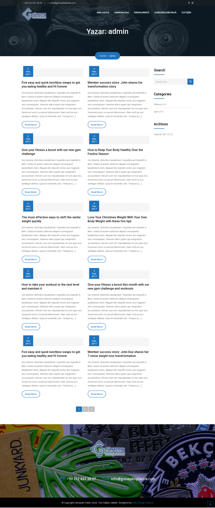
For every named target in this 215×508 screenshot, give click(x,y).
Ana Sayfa (103, 12)
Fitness (157, 104)
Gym (156, 111)
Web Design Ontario (142, 503)
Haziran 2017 (161, 134)
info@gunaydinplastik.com (62, 3)
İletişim (186, 12)
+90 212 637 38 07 (33, 3)
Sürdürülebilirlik (165, 12)
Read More (31, 124)
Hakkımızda (121, 12)
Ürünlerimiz (141, 12)
